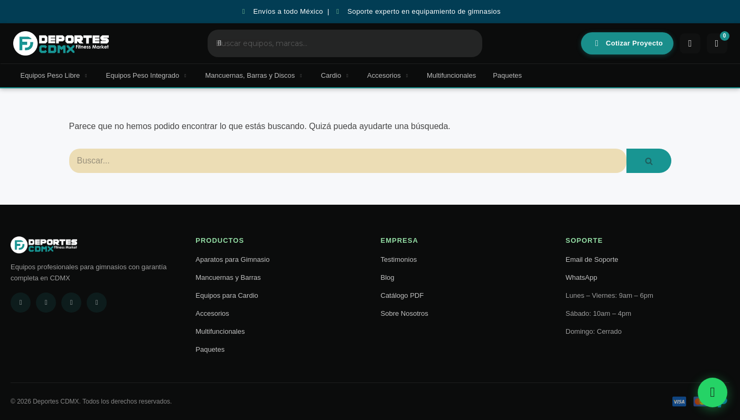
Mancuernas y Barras (228, 277)
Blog (388, 277)
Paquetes (507, 75)
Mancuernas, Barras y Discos (254, 75)
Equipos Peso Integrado (147, 75)
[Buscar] (348, 161)
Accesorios (388, 75)
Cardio (336, 75)
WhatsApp (581, 277)
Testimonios (399, 259)
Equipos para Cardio (226, 295)
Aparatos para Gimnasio (232, 259)
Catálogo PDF (402, 295)
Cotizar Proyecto (627, 43)
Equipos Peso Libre (55, 75)
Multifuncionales (451, 75)
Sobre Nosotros (404, 313)
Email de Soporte (592, 259)
